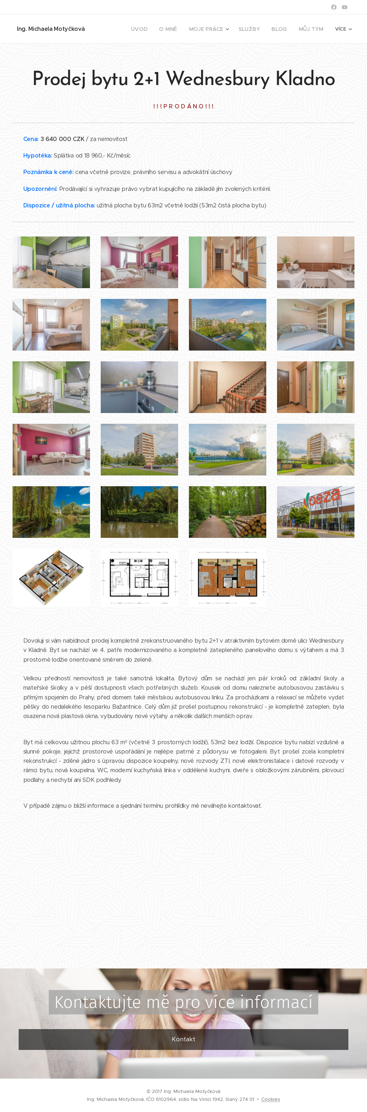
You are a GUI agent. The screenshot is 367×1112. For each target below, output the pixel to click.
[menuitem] (119, 29)
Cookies (270, 1099)
